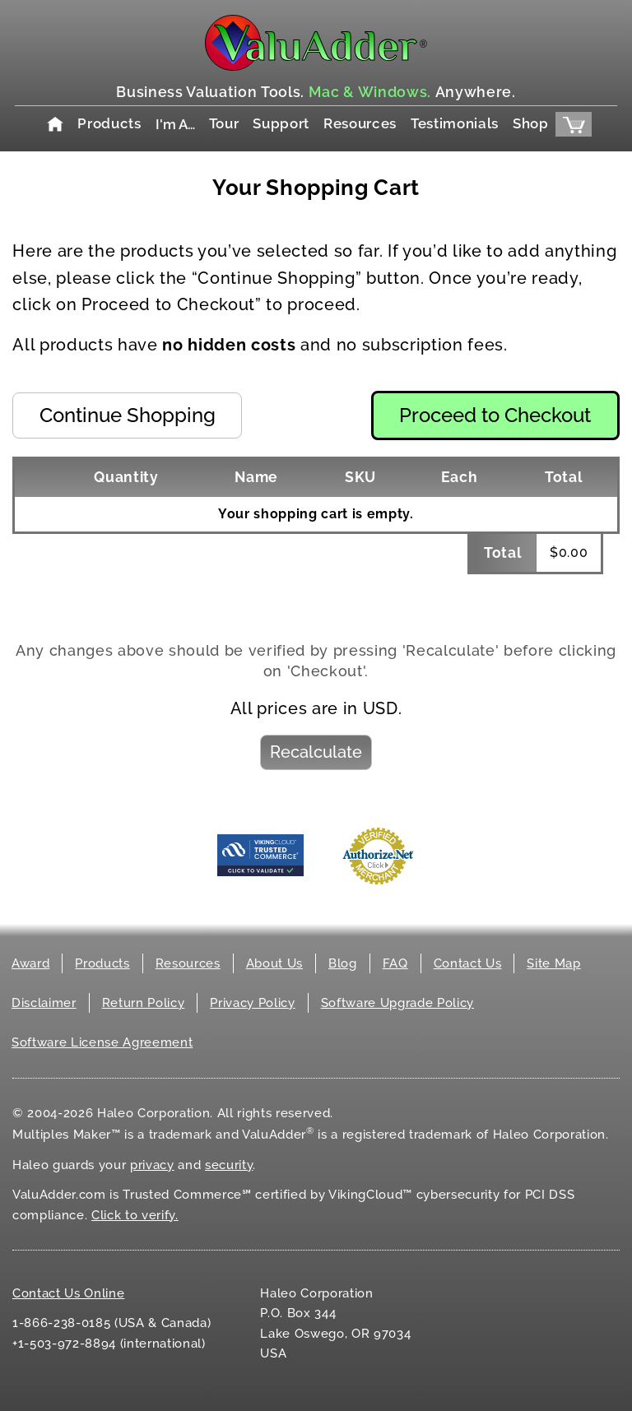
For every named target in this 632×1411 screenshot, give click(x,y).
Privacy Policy (252, 1003)
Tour (224, 123)
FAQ (395, 963)
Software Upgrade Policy (397, 1003)
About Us (274, 963)
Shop (531, 123)
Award (30, 963)
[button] (126, 415)
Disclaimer (44, 1003)
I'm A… (175, 124)
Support (281, 123)
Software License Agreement (102, 1042)
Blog (342, 963)
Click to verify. (135, 1215)
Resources (360, 123)
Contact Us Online (68, 1293)
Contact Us (468, 963)
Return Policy (143, 1003)
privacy (152, 1165)
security (229, 1165)
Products (109, 123)
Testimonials (455, 123)
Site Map (553, 963)
